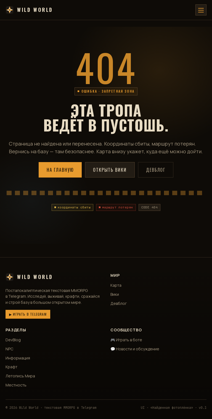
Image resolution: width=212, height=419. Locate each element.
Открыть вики (110, 169)
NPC (9, 348)
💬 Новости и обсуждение (134, 348)
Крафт (11, 366)
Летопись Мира (20, 375)
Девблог (155, 169)
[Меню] (200, 9)
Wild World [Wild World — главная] (29, 10)
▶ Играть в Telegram (28, 314)
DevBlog (13, 339)
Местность (16, 385)
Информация (18, 358)
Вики (114, 294)
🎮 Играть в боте (126, 339)
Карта (115, 285)
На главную (60, 169)
